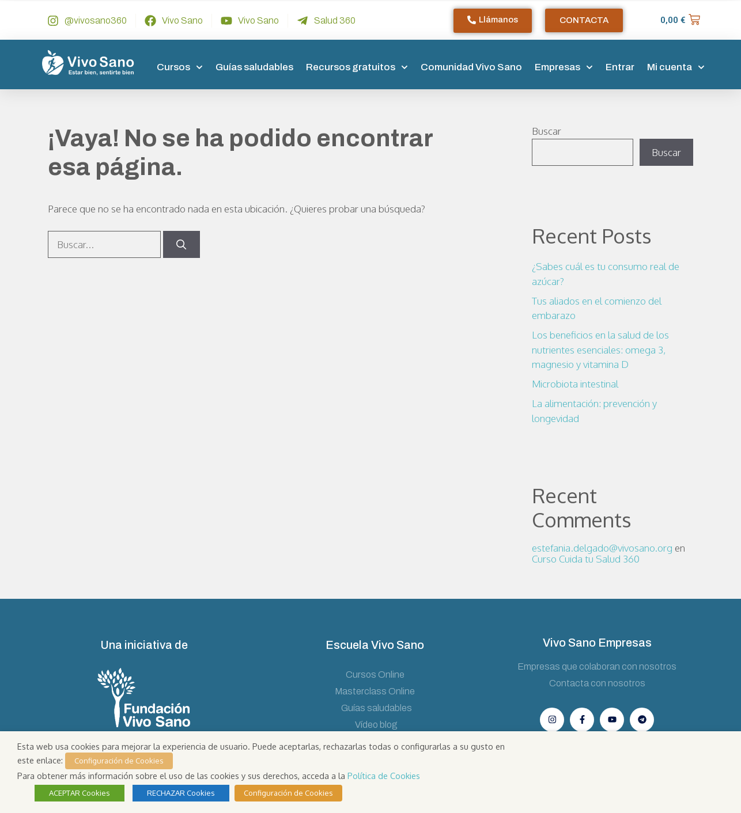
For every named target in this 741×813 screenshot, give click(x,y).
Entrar (620, 67)
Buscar (546, 131)
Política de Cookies (383, 775)
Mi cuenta (676, 67)
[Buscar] (181, 245)
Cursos (180, 67)
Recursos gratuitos (357, 67)
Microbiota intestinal (575, 384)
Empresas (564, 67)
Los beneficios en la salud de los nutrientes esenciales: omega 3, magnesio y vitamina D (600, 349)
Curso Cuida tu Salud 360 (586, 559)
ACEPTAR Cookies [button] (79, 792)
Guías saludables (254, 67)
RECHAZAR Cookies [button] (181, 792)
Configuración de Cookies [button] (119, 760)
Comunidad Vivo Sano (471, 67)
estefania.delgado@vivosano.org (602, 548)
